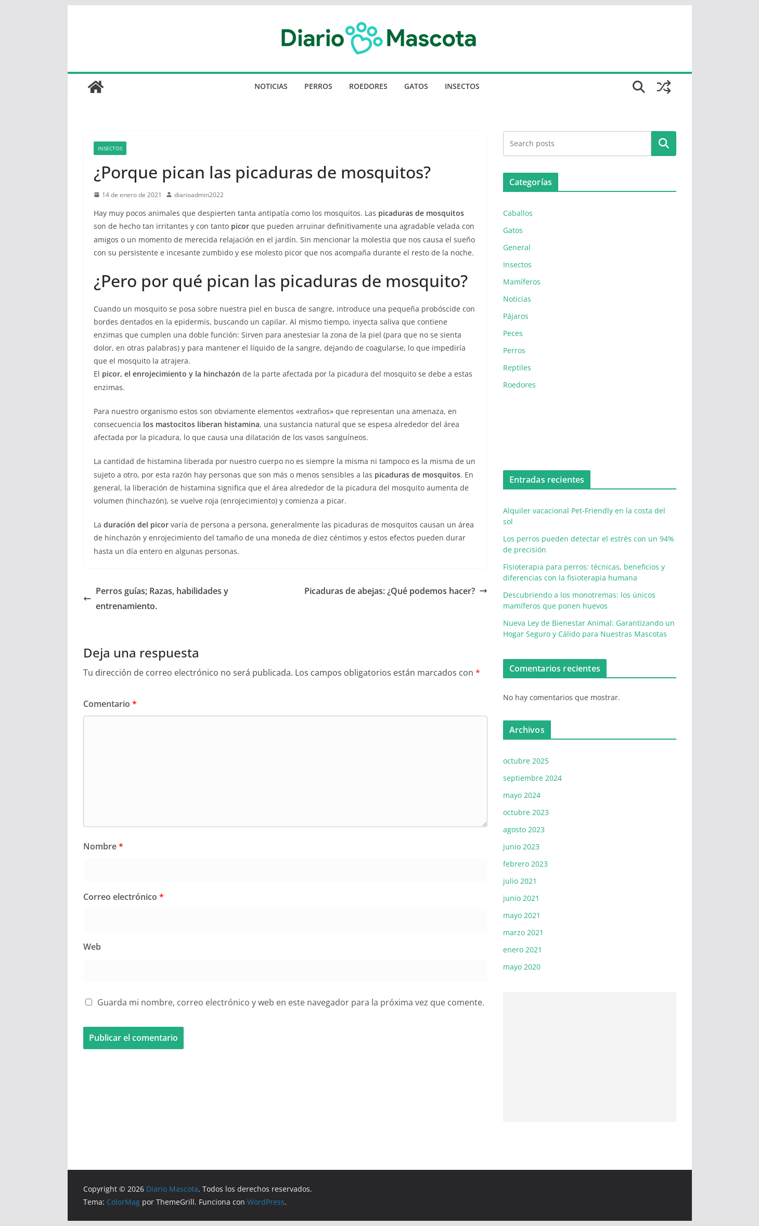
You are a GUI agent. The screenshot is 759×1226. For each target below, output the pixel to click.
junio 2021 (521, 898)
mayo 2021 (522, 915)
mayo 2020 (522, 967)
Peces (513, 333)
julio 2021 (520, 881)
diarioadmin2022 (199, 194)
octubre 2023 (526, 812)
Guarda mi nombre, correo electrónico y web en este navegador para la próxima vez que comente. (290, 1002)
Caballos (518, 213)
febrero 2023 (525, 864)
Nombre (103, 846)
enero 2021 (522, 949)
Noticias (271, 86)
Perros (318, 86)
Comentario (110, 703)
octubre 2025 (526, 761)
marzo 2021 (523, 932)
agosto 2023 (524, 829)
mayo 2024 (522, 795)
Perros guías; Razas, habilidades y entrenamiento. (155, 598)
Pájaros (516, 316)
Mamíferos (522, 282)
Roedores (368, 86)
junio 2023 (521, 846)
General (517, 247)
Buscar (663, 143)
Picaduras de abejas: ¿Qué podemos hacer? (395, 591)
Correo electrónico (123, 896)
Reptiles (517, 367)
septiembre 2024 (532, 778)
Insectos (462, 86)
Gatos (416, 86)
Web (92, 946)
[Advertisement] (589, 1057)
